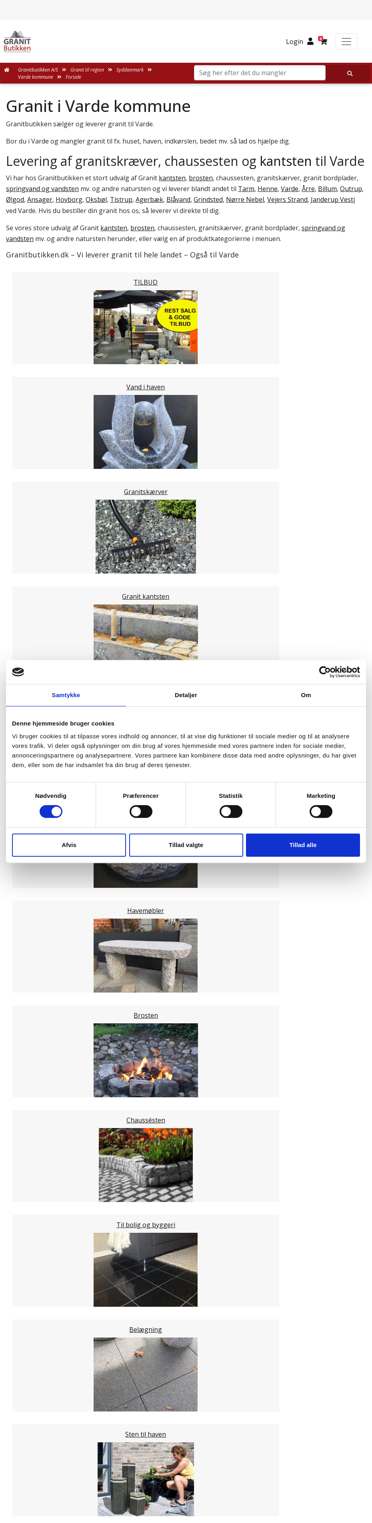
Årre (308, 188)
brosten (201, 177)
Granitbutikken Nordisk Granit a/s (186, 1432)
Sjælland (34, 947)
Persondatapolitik (191, 1391)
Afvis (69, 844)
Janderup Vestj (333, 199)
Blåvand (178, 199)
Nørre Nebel (245, 199)
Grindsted (208, 199)
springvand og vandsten (42, 188)
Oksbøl (96, 199)
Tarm (246, 188)
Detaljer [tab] (186, 695)
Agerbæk (149, 199)
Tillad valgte (186, 844)
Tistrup (121, 199)
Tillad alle (302, 844)
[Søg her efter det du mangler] (348, 73)
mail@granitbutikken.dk (191, 1472)
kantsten (286, 160)
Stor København (46, 956)
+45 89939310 (191, 1489)
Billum (327, 188)
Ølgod (15, 199)
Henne (268, 188)
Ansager (39, 199)
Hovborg (69, 199)
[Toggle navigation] (346, 42)
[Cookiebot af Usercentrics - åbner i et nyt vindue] (325, 672)
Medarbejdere (186, 1295)
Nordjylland (39, 937)
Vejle (29, 890)
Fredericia (36, 871)
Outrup (351, 188)
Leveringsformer (186, 1305)
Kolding (33, 880)
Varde (289, 188)
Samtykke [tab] (66, 695)
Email (149, 1097)
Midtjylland (38, 927)
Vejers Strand (287, 199)
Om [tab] (306, 695)
